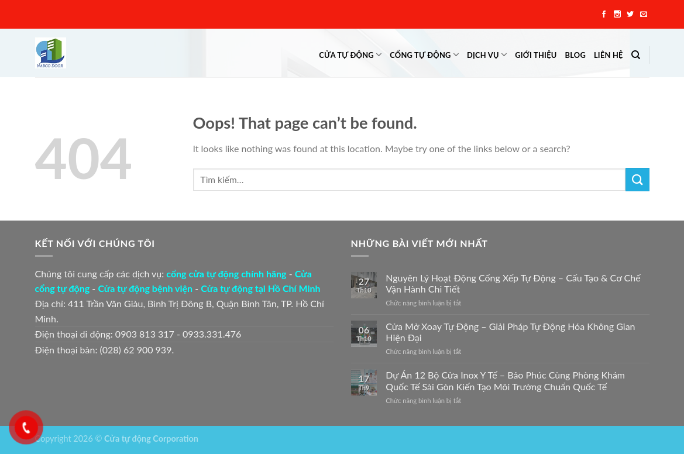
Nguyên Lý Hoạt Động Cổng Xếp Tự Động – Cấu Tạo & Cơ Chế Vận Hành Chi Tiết (513, 283)
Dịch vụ (487, 54)
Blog (575, 55)
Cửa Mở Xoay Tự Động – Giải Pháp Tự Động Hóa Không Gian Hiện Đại (510, 332)
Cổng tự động (424, 54)
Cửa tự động (350, 54)
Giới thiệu (535, 55)
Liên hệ (608, 55)
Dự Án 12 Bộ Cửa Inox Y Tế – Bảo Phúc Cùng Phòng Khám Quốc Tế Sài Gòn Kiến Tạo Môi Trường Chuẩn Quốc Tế (505, 380)
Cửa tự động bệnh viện (145, 288)
